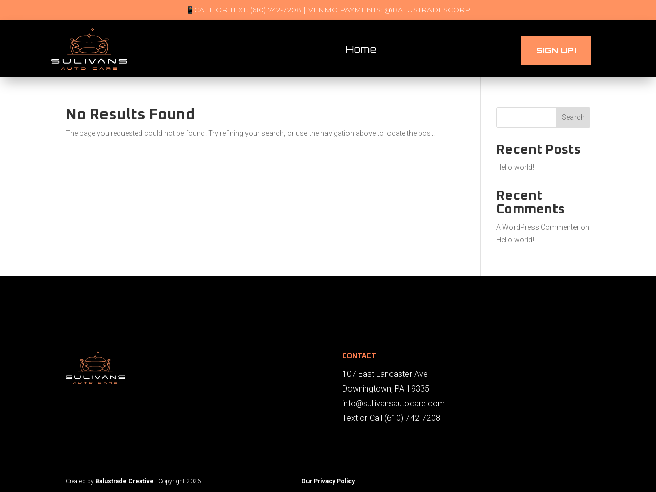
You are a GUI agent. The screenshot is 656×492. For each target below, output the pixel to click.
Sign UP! (556, 50)
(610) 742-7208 (412, 418)
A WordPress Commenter (537, 227)
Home (361, 49)
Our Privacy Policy (328, 481)
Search (573, 117)
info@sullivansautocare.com (393, 403)
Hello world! (515, 167)
